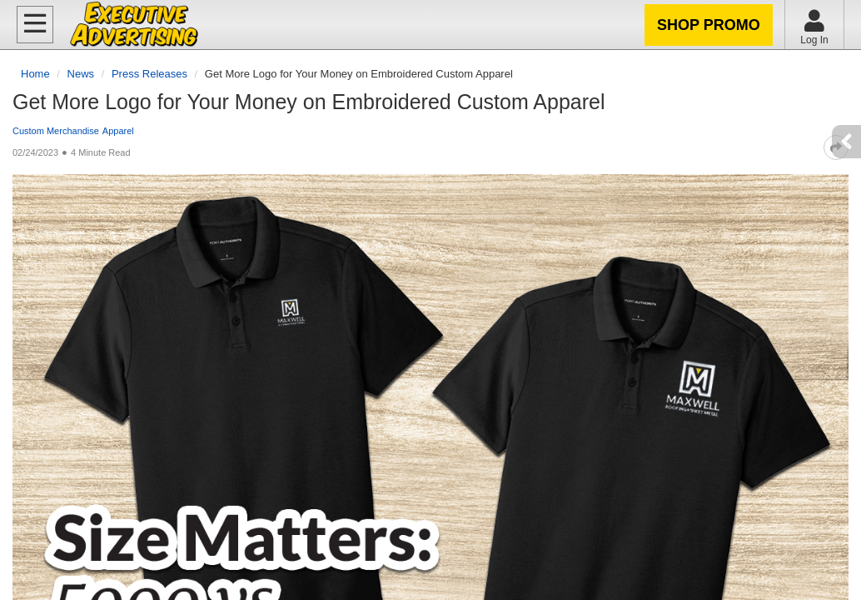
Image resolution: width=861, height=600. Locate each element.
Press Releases (149, 74)
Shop (708, 25)
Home (35, 74)
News (81, 74)
